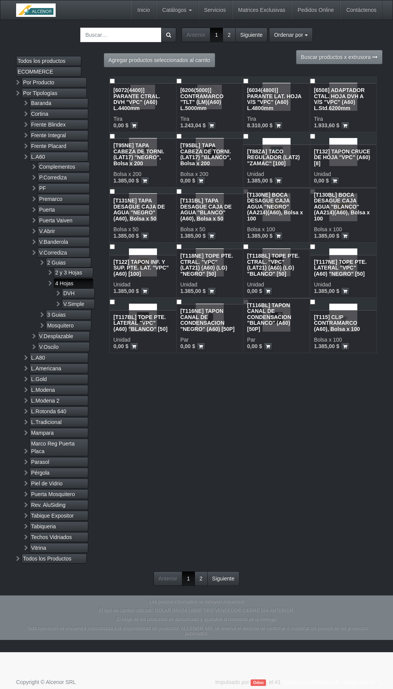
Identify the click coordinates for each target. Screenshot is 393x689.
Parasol (40, 462)
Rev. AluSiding (48, 505)
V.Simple (73, 304)
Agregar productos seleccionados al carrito (159, 60)
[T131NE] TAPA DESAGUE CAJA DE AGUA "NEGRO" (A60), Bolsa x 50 (139, 209)
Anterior (196, 35)
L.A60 (38, 157)
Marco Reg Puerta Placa (53, 447)
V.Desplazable (56, 336)
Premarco (51, 199)
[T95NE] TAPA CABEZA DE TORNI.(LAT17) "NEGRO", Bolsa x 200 (139, 154)
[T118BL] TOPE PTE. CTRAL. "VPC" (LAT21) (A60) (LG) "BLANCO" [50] (273, 264)
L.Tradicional (46, 422)
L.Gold (39, 379)
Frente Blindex (48, 125)
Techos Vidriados (51, 537)
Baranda (41, 103)
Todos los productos (42, 61)
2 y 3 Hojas (68, 273)
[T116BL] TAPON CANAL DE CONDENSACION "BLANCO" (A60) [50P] (269, 317)
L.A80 (38, 358)
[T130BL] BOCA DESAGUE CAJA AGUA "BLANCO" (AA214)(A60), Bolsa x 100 (342, 207)
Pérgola (40, 473)
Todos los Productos (47, 559)
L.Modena (43, 390)
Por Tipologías (40, 93)
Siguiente (251, 35)
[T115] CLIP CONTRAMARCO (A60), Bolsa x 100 (337, 323)
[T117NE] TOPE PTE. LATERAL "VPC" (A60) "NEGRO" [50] (340, 268)
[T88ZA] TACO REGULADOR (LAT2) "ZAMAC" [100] (273, 157)
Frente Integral (48, 135)
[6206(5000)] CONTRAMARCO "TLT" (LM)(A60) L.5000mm (202, 99)
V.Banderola (53, 242)
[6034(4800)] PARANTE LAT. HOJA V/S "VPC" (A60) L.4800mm (274, 99)
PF (42, 188)
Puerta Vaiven (56, 220)
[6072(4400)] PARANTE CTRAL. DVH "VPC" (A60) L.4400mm (137, 99)
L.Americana (46, 368)
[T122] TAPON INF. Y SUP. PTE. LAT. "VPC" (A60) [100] (141, 268)
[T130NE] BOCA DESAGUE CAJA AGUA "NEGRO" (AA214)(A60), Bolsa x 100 (275, 207)
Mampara (42, 433)
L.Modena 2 (45, 401)
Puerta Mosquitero (53, 494)
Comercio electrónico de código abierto (328, 682)
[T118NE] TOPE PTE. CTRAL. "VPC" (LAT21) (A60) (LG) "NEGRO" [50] (206, 264)
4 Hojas (64, 283)
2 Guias (56, 263)
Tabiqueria (43, 526)
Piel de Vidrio (47, 483)
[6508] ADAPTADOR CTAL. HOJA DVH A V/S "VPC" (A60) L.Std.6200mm (339, 99)
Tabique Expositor (52, 516)
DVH (69, 293)
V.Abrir (47, 231)
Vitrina (38, 548)
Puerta (47, 210)
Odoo (258, 682)
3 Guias (56, 315)
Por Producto (38, 82)
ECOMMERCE (35, 72)
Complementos (57, 167)
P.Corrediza (53, 177)
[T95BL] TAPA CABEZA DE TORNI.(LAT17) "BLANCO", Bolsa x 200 (205, 154)
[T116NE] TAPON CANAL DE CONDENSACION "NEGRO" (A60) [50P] (207, 320)
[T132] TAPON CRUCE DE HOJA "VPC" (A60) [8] (342, 157)
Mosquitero (60, 325)
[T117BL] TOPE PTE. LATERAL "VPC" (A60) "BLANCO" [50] (141, 323)
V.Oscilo (49, 347)
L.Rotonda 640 (48, 411)
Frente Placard (48, 146)
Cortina (39, 114)
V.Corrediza (53, 253)
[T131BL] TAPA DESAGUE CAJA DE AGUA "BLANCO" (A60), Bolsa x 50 (206, 209)
